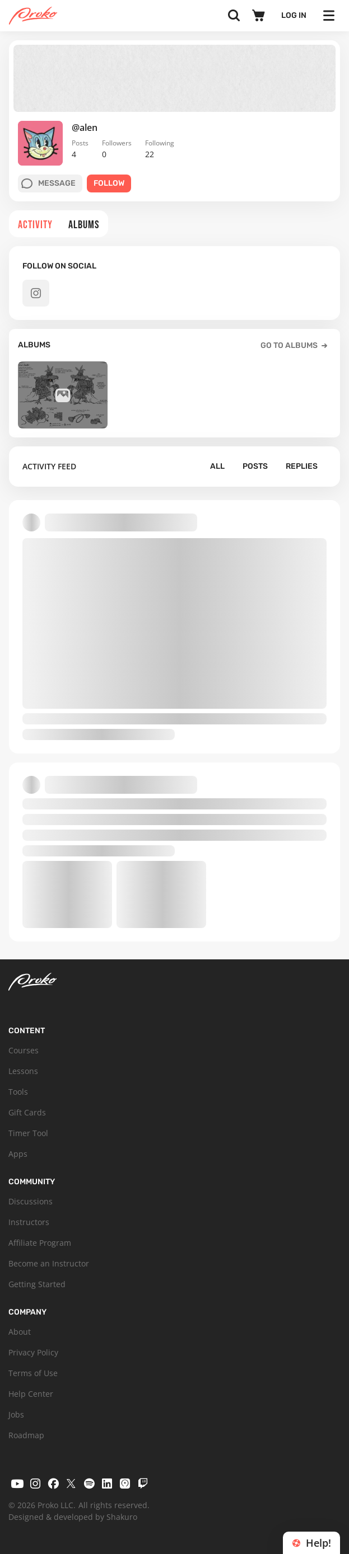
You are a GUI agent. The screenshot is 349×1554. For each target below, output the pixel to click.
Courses (23, 1050)
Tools (18, 1091)
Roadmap (26, 1435)
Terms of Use (33, 1373)
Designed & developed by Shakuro (72, 1516)
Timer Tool (28, 1133)
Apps (17, 1153)
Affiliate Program (39, 1242)
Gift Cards (27, 1112)
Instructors (28, 1222)
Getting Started (37, 1284)
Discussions (30, 1201)
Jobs (16, 1414)
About (19, 1331)
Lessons (23, 1071)
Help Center (30, 1393)
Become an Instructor (48, 1263)
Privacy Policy (33, 1352)
